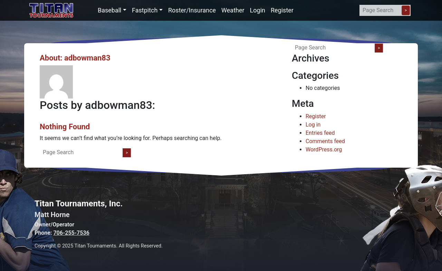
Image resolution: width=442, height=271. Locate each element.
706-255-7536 (71, 233)
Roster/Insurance (192, 10)
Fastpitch (144, 10)
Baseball (110, 10)
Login (257, 10)
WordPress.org (324, 149)
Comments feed (325, 141)
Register (282, 10)
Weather (232, 10)
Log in (313, 124)
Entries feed (320, 133)
